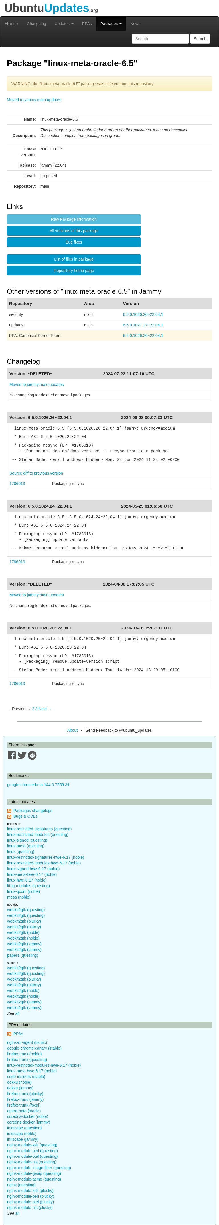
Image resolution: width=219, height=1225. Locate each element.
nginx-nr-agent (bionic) (27, 1042)
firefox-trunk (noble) (24, 1054)
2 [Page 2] (33, 709)
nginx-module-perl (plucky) (30, 1196)
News (135, 23)
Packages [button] (111, 23)
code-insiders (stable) (26, 1076)
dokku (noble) (19, 1082)
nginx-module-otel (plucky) (30, 1202)
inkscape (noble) (21, 1133)
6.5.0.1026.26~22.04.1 (143, 314)
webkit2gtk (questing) (26, 909)
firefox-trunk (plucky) (25, 1093)
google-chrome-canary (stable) (34, 1048)
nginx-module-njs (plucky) (30, 1207)
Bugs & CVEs (25, 816)
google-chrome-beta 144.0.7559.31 (38, 784)
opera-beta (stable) (24, 1111)
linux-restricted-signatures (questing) (39, 829)
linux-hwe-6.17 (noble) (27, 880)
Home (11, 23)
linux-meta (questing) (25, 846)
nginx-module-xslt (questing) (32, 1145)
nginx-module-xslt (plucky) (30, 1190)
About (72, 730)
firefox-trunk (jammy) (25, 1099)
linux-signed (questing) (27, 840)
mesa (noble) (19, 897)
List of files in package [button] (74, 259)
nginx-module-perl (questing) (32, 1150)
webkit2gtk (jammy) (24, 944)
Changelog (36, 23)
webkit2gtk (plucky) (24, 921)
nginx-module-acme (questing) (34, 1179)
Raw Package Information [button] (74, 219)
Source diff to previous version (36, 473)
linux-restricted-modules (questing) (37, 834)
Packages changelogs (32, 810)
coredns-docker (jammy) (28, 1122)
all (17, 1013)
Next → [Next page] (45, 709)
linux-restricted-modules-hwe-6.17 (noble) (44, 863)
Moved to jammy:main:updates (34, 99)
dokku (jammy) (20, 1088)
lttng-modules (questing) (28, 886)
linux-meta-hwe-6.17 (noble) (32, 874)
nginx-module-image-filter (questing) (39, 1167)
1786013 (17, 483)
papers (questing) (22, 955)
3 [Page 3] (36, 709)
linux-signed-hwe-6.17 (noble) (33, 868)
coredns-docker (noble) (27, 1116)
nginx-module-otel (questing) (32, 1156)
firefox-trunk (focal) (23, 1105)
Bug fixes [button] (74, 242)
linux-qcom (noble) (23, 891)
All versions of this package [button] (74, 230)
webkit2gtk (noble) (23, 932)
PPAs (87, 23)
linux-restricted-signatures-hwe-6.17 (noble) (45, 857)
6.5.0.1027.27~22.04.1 (143, 325)
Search (200, 38)
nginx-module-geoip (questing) (34, 1173)
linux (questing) (20, 851)
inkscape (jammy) (22, 1139)
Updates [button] (64, 23)
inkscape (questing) (24, 1128)
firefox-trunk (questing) (27, 1059)
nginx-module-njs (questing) (31, 1162)
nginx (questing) (21, 1185)
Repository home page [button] (74, 270)
